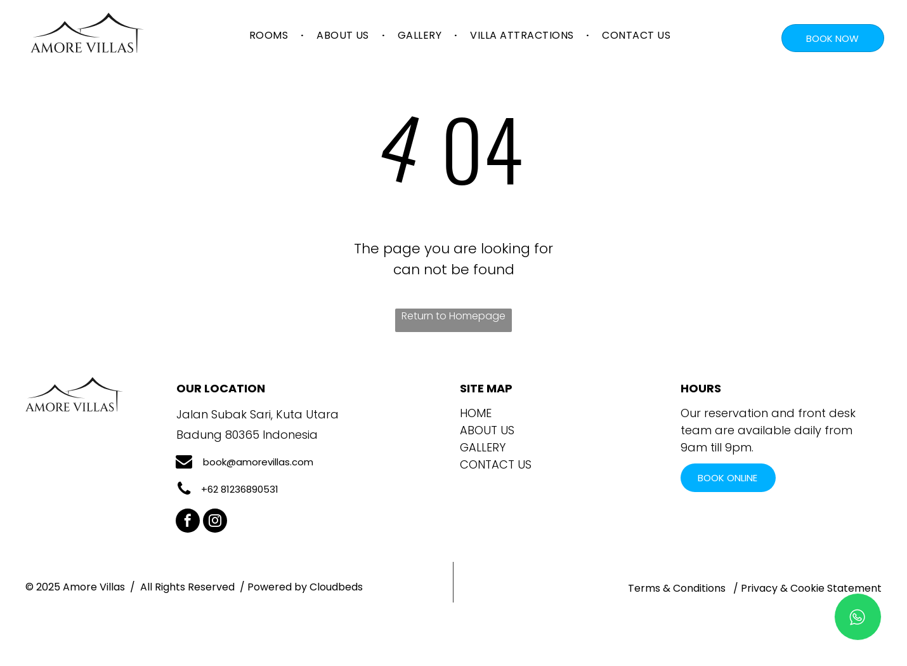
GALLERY (483, 447)
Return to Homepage (453, 316)
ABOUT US (487, 430)
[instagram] (215, 522)
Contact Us (496, 464)
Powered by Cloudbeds (305, 587)
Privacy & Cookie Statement (811, 588)
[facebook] (188, 522)
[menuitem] (270, 35)
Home (476, 413)
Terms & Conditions (677, 588)
